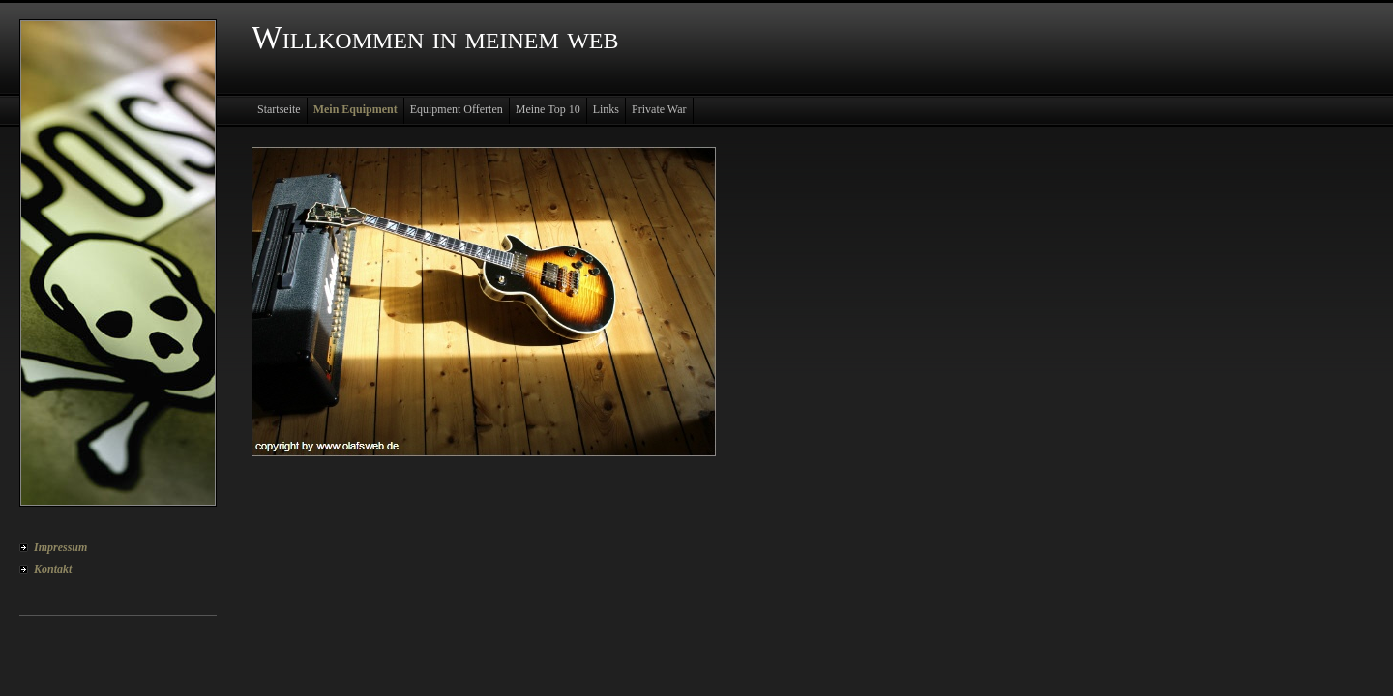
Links (606, 109)
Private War (659, 109)
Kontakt (53, 569)
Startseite (279, 109)
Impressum (60, 547)
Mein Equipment (355, 109)
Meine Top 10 (548, 109)
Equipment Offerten (456, 109)
